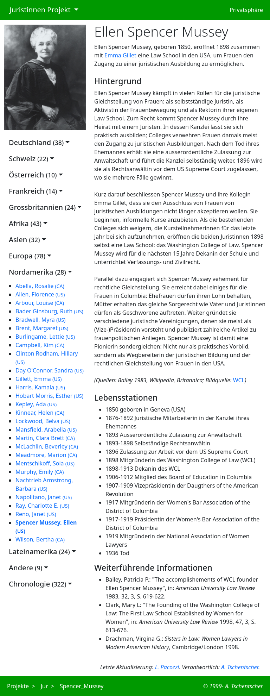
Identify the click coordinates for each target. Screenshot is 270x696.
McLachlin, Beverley (46, 446)
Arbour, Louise (39, 303)
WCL (239, 380)
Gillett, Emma (38, 379)
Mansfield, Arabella (46, 429)
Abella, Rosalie (39, 286)
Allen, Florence (40, 294)
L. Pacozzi (167, 667)
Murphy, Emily (39, 472)
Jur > (47, 686)
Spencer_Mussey (82, 686)
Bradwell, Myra (40, 320)
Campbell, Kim (39, 345)
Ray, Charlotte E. (42, 505)
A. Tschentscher (239, 667)
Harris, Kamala (40, 387)
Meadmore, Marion (46, 455)
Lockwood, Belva (42, 421)
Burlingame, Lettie (45, 336)
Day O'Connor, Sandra (49, 370)
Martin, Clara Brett (45, 438)
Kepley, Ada (36, 404)
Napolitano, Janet (43, 497)
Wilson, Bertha (40, 539)
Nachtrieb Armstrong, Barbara (44, 484)
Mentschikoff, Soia (45, 463)
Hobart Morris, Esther (49, 396)
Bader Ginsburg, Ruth (49, 311)
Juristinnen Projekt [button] (38, 9)
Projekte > (21, 686)
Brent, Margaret (41, 328)
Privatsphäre (246, 10)
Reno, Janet (35, 514)
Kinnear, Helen (39, 412)
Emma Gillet (120, 55)
